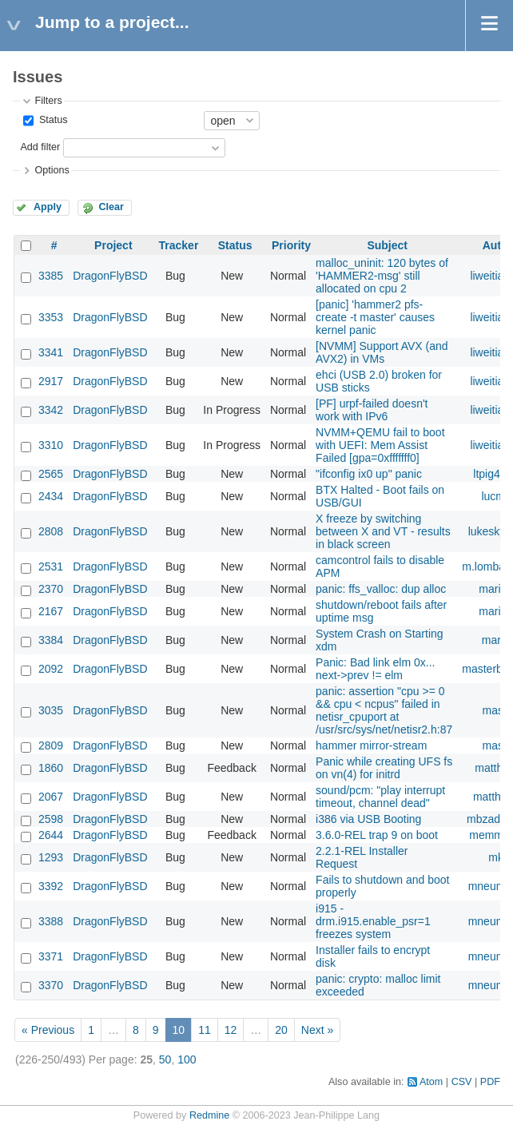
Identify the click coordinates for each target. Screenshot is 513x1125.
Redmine (209, 1115)
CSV (461, 1081)
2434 (50, 496)
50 (165, 1059)
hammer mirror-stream (371, 745)
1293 (50, 857)
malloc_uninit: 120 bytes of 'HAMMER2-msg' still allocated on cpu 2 (382, 275)
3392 (50, 886)
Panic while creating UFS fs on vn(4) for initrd (384, 768)
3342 (50, 409)
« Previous (48, 1030)
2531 (50, 566)
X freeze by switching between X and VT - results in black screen (383, 531)
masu (496, 710)
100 (186, 1059)
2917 (50, 381)
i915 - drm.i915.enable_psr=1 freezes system (373, 921)
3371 (50, 956)
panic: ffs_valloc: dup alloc (381, 588)
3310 (50, 445)
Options (51, 170)
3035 (50, 710)
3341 (50, 352)
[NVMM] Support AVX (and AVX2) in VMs (381, 352)
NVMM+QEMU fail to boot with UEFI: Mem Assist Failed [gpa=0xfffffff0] (380, 445)
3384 (50, 640)
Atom (431, 1081)
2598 (50, 819)
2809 (50, 745)
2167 (50, 611)
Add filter (40, 147)
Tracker (179, 245)
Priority (291, 245)
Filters (48, 100)
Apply (48, 207)
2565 (50, 473)
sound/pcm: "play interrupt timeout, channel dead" (380, 796)
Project (113, 245)
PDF (490, 1081)
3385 (50, 275)
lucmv (496, 496)
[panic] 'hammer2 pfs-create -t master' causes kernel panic (375, 317)
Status (51, 119)
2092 (50, 668)
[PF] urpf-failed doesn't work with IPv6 (372, 410)
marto (496, 640)
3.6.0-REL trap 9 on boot (377, 835)
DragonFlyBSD (110, 275)
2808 (50, 531)
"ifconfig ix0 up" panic (369, 473)
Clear (111, 207)
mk (495, 857)
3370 (50, 985)
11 (204, 1030)
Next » (317, 1030)
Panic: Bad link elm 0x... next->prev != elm (375, 669)
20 (281, 1030)
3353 (50, 317)
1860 (50, 767)
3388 (50, 921)
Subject (387, 245)
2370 (50, 588)
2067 (50, 796)
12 (231, 1030)
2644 (50, 835)
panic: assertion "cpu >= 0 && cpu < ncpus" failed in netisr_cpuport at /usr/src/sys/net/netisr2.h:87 (384, 710)
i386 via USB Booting (368, 819)
